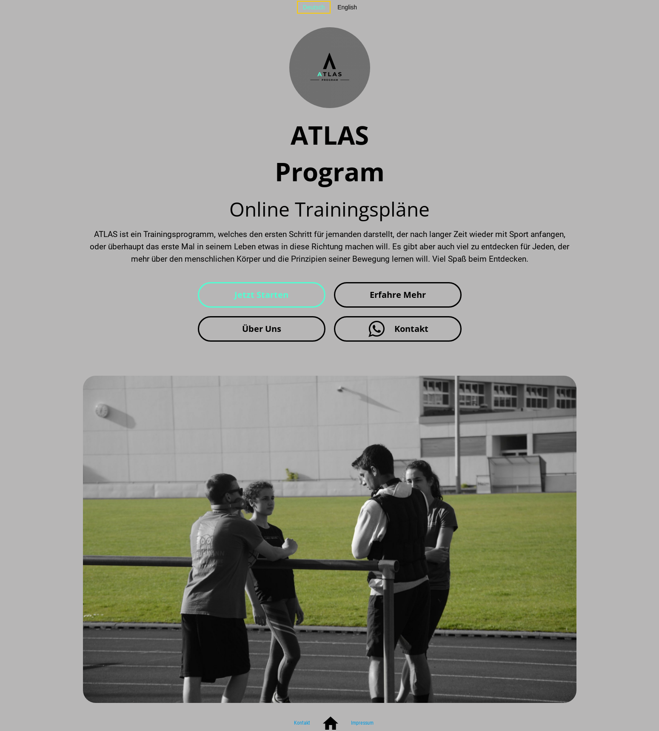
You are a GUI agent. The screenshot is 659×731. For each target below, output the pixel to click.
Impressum (362, 723)
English (347, 7)
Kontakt (302, 723)
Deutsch (314, 7)
